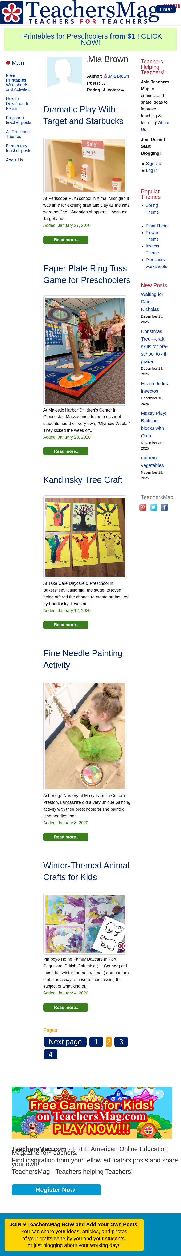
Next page (65, 1042)
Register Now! (56, 1189)
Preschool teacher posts (18, 120)
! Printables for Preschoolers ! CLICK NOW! (90, 39)
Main (18, 62)
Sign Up (153, 163)
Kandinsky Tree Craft (82, 480)
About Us (14, 160)
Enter (166, 9)
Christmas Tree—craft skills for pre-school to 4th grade (154, 346)
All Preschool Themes (18, 134)
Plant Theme (158, 226)
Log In (152, 170)
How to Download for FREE (18, 104)
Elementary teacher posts (18, 148)
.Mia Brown (118, 76)
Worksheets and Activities (18, 82)
